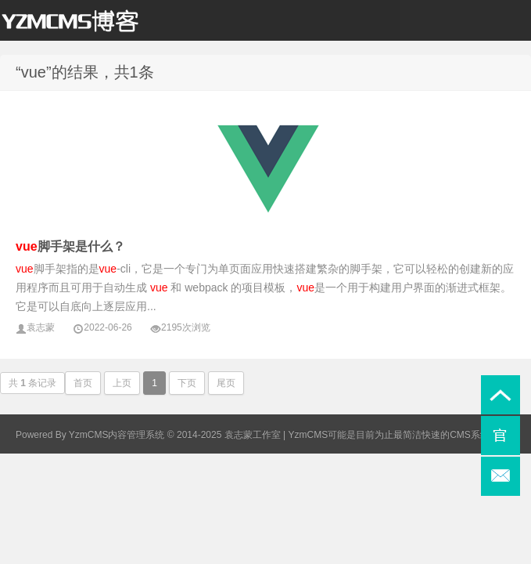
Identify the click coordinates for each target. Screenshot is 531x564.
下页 (187, 383)
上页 (122, 383)
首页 (83, 383)
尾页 (226, 383)
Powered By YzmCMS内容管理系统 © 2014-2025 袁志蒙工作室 (148, 434)
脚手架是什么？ (70, 246)
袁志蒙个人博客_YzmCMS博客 (78, 24)
